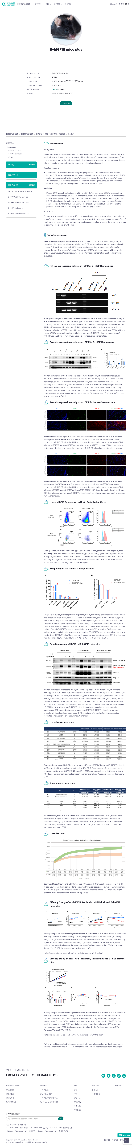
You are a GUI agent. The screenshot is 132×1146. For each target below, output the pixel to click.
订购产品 (66, 103)
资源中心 (77, 1098)
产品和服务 (10, 1090)
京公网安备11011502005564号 (36, 1142)
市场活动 (77, 1102)
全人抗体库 (44, 1090)
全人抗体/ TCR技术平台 (49, 1098)
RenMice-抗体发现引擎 (49, 1102)
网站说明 (107, 1140)
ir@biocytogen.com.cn (47, 1131)
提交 (60, 1119)
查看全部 (32, 165)
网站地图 (115, 1140)
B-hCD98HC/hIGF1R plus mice (20, 191)
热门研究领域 (11, 1102)
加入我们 (113, 4)
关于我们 (58, 4)
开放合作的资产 (46, 1094)
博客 (75, 1094)
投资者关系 (96, 1094)
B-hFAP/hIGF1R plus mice (18, 197)
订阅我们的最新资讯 (13, 1114)
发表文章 (77, 1106)
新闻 (75, 1090)
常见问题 (77, 1110)
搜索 (121, 4)
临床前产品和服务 (24, 4)
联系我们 (68, 4)
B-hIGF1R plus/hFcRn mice (18, 213)
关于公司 (95, 1090)
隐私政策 (123, 1140)
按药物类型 (10, 1098)
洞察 (48, 4)
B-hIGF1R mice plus (15, 208)
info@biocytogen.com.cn (16, 1131)
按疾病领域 (10, 1094)
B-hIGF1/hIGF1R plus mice (18, 202)
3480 (54, 89)
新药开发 (39, 4)
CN (127, 4)
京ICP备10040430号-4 (14, 1142)
